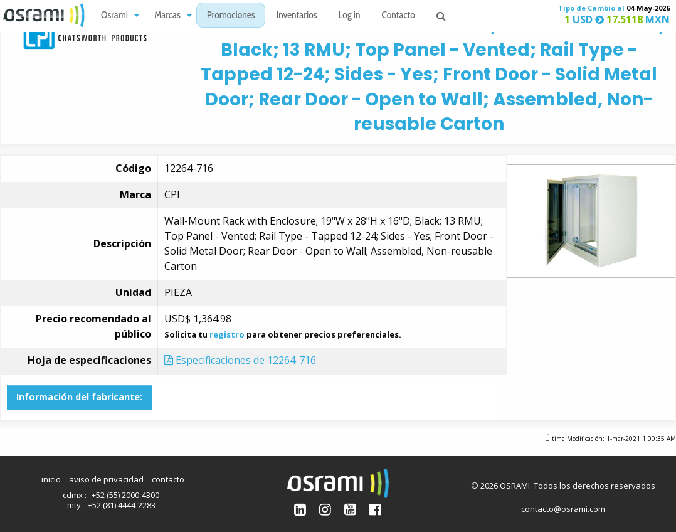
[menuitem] (117, 15)
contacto (168, 479)
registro (227, 334)
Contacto (398, 16)
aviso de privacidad (106, 479)
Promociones (231, 16)
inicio (51, 479)
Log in (350, 16)
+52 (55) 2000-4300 (125, 495)
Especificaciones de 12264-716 (240, 360)
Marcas (167, 16)
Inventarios (296, 16)
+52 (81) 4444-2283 (122, 505)
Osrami (114, 16)
